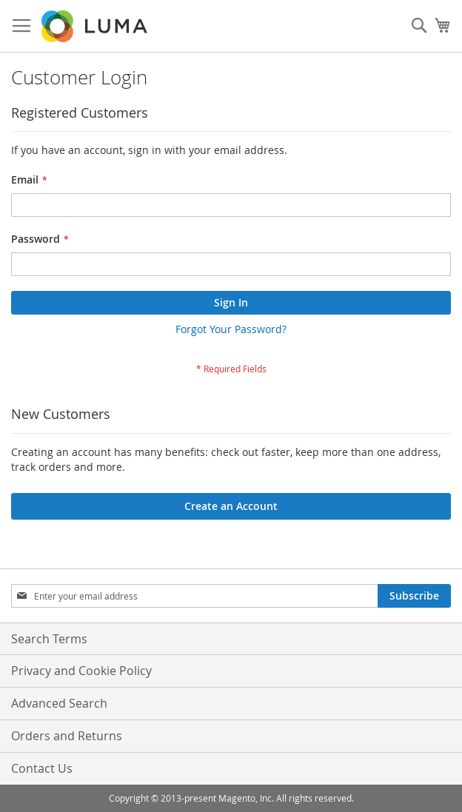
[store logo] (95, 26)
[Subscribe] (414, 596)
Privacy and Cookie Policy (81, 670)
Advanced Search (59, 703)
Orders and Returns (66, 736)
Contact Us (42, 768)
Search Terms (49, 639)
